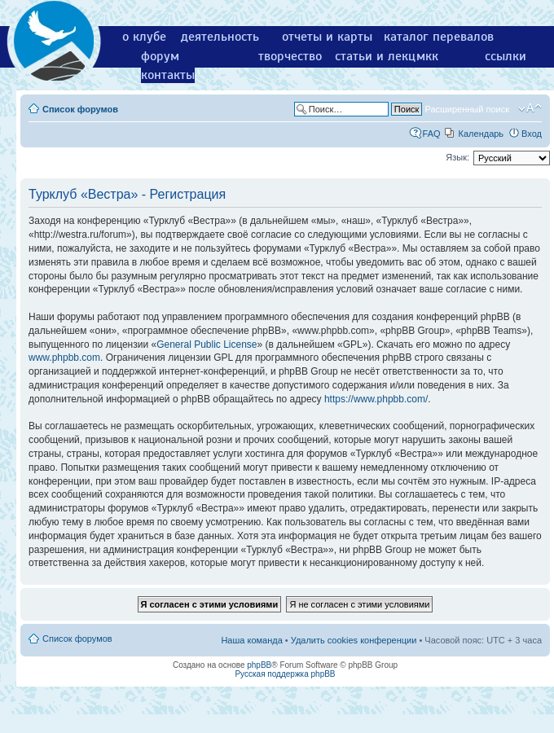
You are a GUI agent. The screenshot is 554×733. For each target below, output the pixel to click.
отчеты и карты (327, 37)
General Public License (206, 344)
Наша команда (251, 640)
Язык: (457, 157)
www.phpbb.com (64, 357)
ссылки (505, 56)
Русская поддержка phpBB (285, 673)
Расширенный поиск (466, 109)
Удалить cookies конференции (354, 640)
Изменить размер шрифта (530, 108)
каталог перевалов (439, 37)
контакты (168, 75)
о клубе (144, 37)
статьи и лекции (382, 56)
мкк (427, 56)
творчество (290, 56)
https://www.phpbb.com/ (376, 399)
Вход (531, 133)
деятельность (220, 37)
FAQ (432, 133)
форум (160, 56)
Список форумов (80, 109)
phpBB (259, 665)
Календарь (481, 133)
